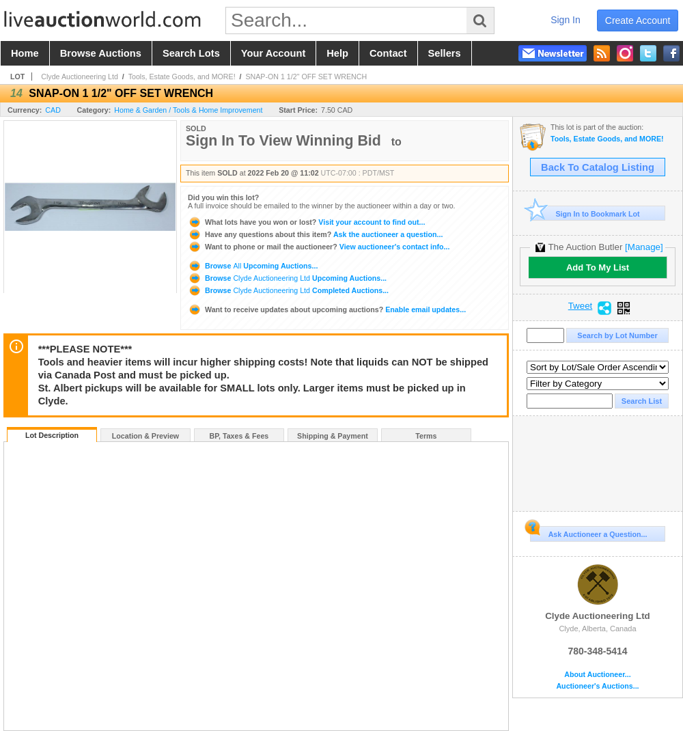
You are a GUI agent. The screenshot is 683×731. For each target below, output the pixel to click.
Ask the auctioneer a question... (315, 234)
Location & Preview (145, 436)
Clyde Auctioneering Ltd (79, 76)
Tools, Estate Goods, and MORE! (182, 76)
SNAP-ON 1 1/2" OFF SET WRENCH (306, 76)
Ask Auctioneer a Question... (588, 532)
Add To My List (597, 267)
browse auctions (100, 53)
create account (638, 20)
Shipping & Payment (332, 436)
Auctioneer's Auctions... (597, 686)
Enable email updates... (327, 309)
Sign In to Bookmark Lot (585, 213)
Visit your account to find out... (306, 222)
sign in (565, 19)
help (337, 53)
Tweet (580, 306)
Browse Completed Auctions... (288, 290)
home (25, 53)
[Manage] (643, 247)
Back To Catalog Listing (597, 167)
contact (388, 53)
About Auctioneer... (597, 674)
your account (273, 53)
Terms (425, 436)
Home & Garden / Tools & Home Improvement (188, 110)
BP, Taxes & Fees (239, 436)
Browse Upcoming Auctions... (253, 266)
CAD (53, 110)
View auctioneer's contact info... (318, 247)
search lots (191, 53)
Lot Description (52, 435)
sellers (444, 53)
